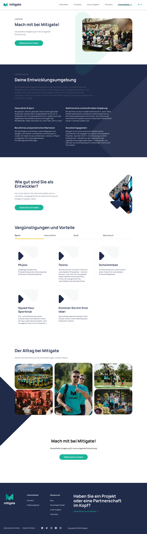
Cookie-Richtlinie (28, 528)
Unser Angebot (93, 4)
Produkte (77, 4)
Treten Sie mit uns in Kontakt (86, 511)
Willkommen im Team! (28, 43)
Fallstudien (63, 4)
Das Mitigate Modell (57, 505)
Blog (51, 500)
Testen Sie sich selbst (29, 207)
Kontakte (109, 4)
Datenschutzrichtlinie (12, 528)
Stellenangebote (33, 505)
